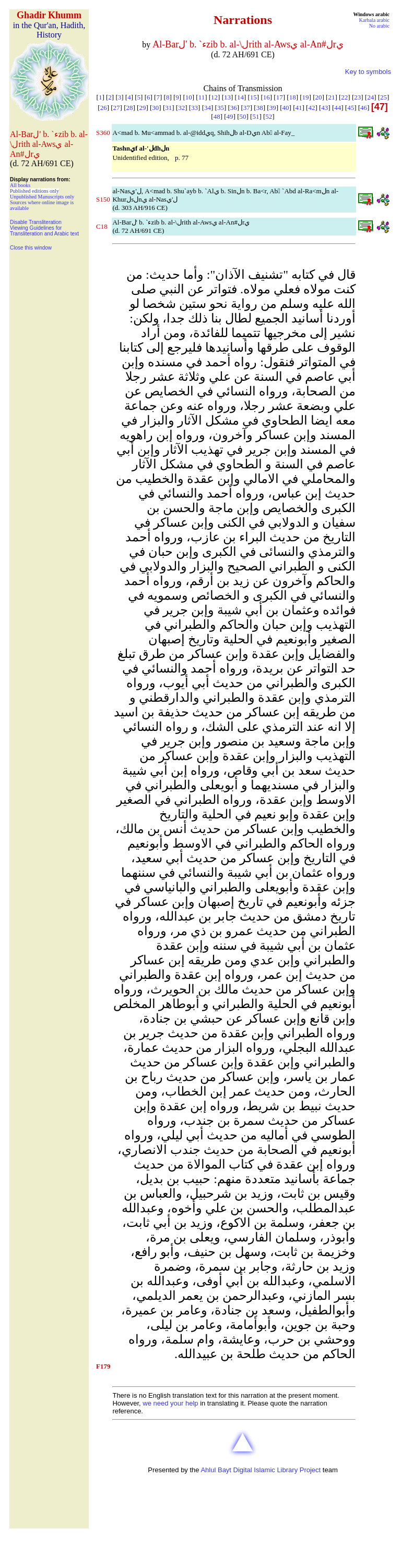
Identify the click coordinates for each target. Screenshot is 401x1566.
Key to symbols (368, 72)
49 (230, 116)
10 (188, 97)
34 (207, 107)
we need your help (170, 1403)
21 (331, 97)
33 (194, 107)
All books (20, 185)
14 (240, 97)
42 (311, 107)
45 (350, 107)
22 (344, 97)
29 (142, 107)
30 (155, 107)
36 (233, 107)
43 (324, 107)
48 (217, 116)
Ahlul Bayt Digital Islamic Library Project (260, 1470)
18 (292, 97)
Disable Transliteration (36, 222)
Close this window (31, 248)
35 (220, 107)
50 (243, 116)
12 (214, 97)
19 (305, 97)
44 (337, 107)
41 (298, 107)
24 (370, 97)
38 (259, 107)
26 (103, 107)
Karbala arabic (374, 20)
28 (129, 107)
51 (255, 116)
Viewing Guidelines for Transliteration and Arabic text (44, 231)
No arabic (379, 26)
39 (272, 107)
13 (227, 97)
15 (253, 97)
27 (116, 107)
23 (357, 97)
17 (279, 97)
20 (318, 97)
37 (246, 107)
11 (201, 97)
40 (285, 107)
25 (383, 97)
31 (168, 107)
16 (266, 97)
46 (363, 107)
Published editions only (34, 191)
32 (181, 107)
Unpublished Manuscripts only (42, 197)
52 (268, 116)
